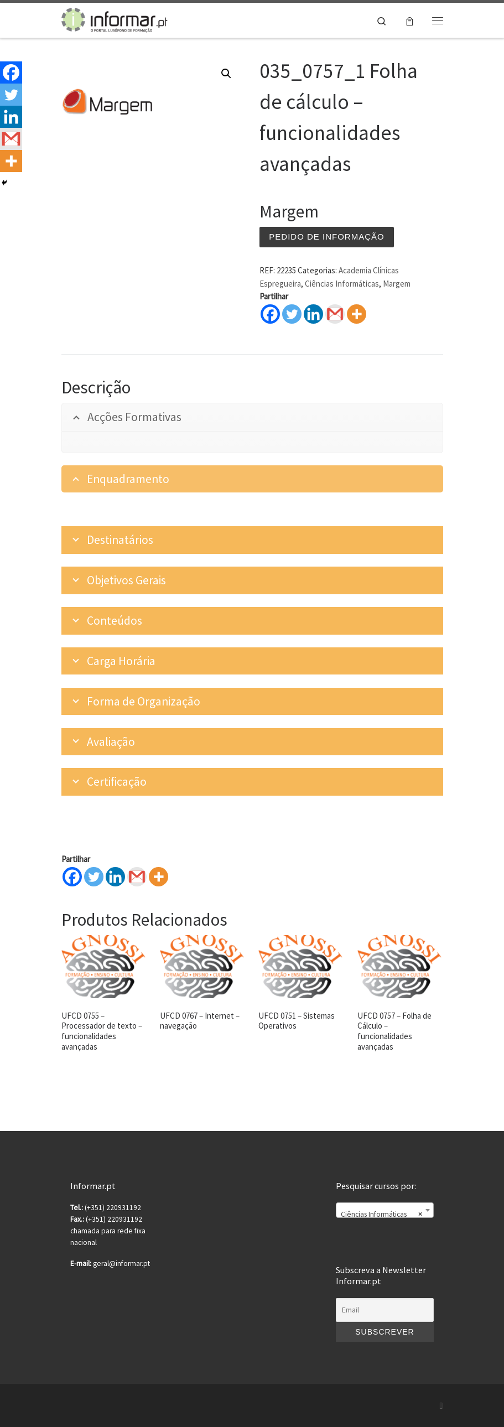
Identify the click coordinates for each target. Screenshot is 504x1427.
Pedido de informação (326, 236)
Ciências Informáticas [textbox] (381, 1214)
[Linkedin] (115, 876)
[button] (226, 74)
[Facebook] (72, 876)
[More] (158, 876)
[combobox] (384, 1210)
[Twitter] (93, 876)
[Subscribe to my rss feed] (441, 1406)
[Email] (384, 1310)
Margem (397, 283)
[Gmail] (137, 876)
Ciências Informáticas (342, 283)
